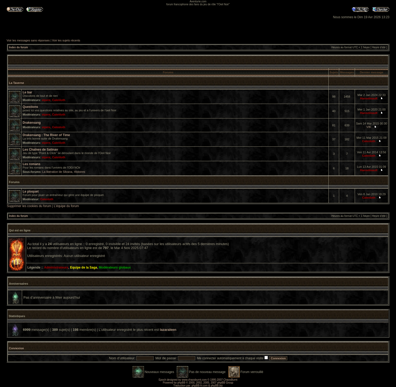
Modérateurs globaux (115, 267)
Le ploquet (31, 191)
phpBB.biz (217, 385)
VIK (369, 126)
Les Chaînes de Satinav (40, 149)
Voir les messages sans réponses (28, 40)
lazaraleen (168, 330)
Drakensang (32, 123)
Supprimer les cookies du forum (29, 206)
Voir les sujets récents (66, 40)
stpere (46, 100)
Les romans (31, 164)
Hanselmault (368, 98)
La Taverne (16, 82)
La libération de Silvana (57, 171)
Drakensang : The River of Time (46, 135)
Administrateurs (56, 267)
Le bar (27, 92)
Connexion (16, 348)
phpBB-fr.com (200, 385)
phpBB (181, 382)
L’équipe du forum (66, 206)
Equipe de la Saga (83, 267)
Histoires (79, 171)
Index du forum (18, 47)
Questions (30, 107)
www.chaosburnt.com (194, 379)
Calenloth (58, 100)
